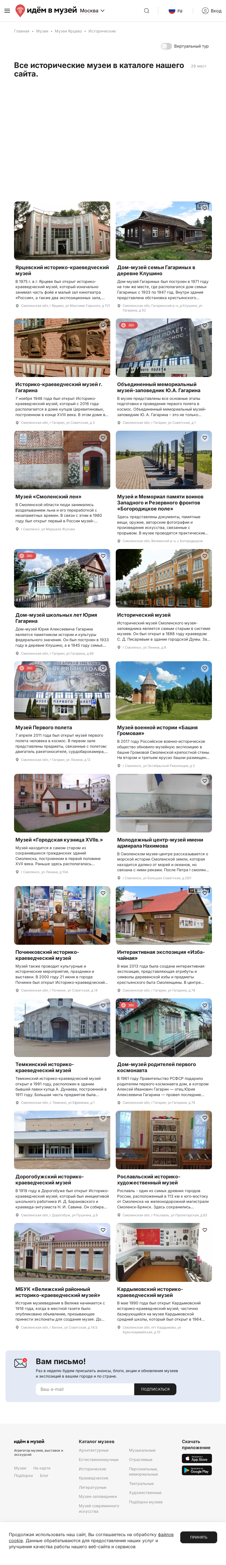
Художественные (145, 1492)
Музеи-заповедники (98, 1496)
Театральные (141, 1483)
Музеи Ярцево (68, 31)
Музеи (42, 31)
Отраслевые (140, 1459)
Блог (44, 1475)
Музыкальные (142, 1450)
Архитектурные (94, 1450)
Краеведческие (93, 1478)
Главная (21, 31)
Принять (198, 1537)
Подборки (23, 1475)
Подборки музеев (146, 1502)
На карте (41, 1468)
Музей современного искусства (99, 1508)
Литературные (92, 1487)
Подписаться (155, 1389)
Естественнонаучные (99, 1459)
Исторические (92, 1468)
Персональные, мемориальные (143, 1471)
